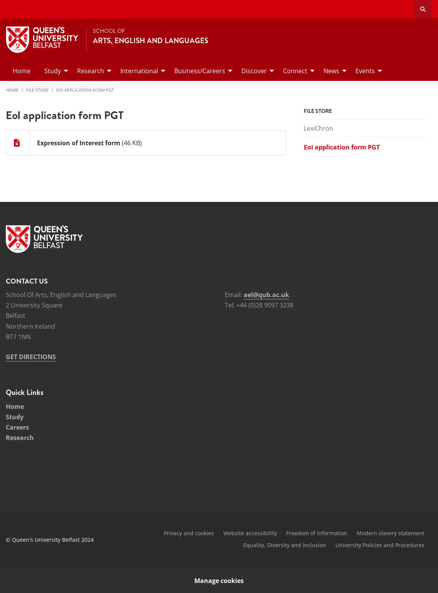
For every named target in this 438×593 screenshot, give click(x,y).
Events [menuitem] (365, 71)
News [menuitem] (331, 71)
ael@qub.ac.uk (266, 295)
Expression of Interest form (78, 143)
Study (15, 417)
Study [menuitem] (52, 71)
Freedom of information (316, 533)
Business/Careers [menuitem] (199, 71)
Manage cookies (219, 580)
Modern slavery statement (391, 533)
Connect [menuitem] (295, 71)
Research (20, 437)
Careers (17, 427)
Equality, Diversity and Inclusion (284, 545)
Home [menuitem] (21, 71)
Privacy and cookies (189, 533)
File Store (37, 90)
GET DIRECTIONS (31, 357)
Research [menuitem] (90, 71)
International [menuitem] (139, 71)
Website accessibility (250, 533)
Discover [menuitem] (254, 71)
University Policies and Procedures (380, 545)
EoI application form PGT (85, 90)
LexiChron (318, 128)
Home (12, 90)
